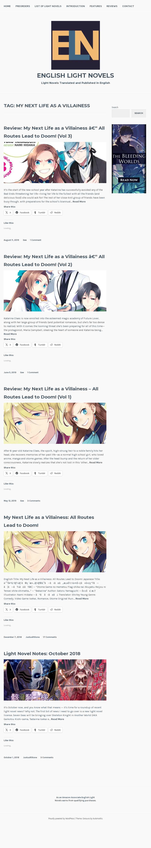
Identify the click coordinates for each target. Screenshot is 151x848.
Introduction (75, 6)
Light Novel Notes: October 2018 (55, 677)
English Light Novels (75, 75)
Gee (25, 248)
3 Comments (33, 525)
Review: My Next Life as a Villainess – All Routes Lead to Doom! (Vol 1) (51, 412)
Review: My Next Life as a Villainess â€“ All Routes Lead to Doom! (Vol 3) (52, 135)
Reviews (112, 6)
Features (96, 6)
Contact (128, 6)
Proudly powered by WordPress (61, 843)
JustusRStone (33, 661)
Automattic (98, 843)
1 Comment (35, 248)
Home (7, 6)
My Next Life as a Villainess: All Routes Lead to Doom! (53, 544)
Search (115, 107)
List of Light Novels (48, 6)
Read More (79, 210)
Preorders (23, 6)
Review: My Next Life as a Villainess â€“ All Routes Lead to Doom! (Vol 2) (52, 272)
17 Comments (50, 661)
